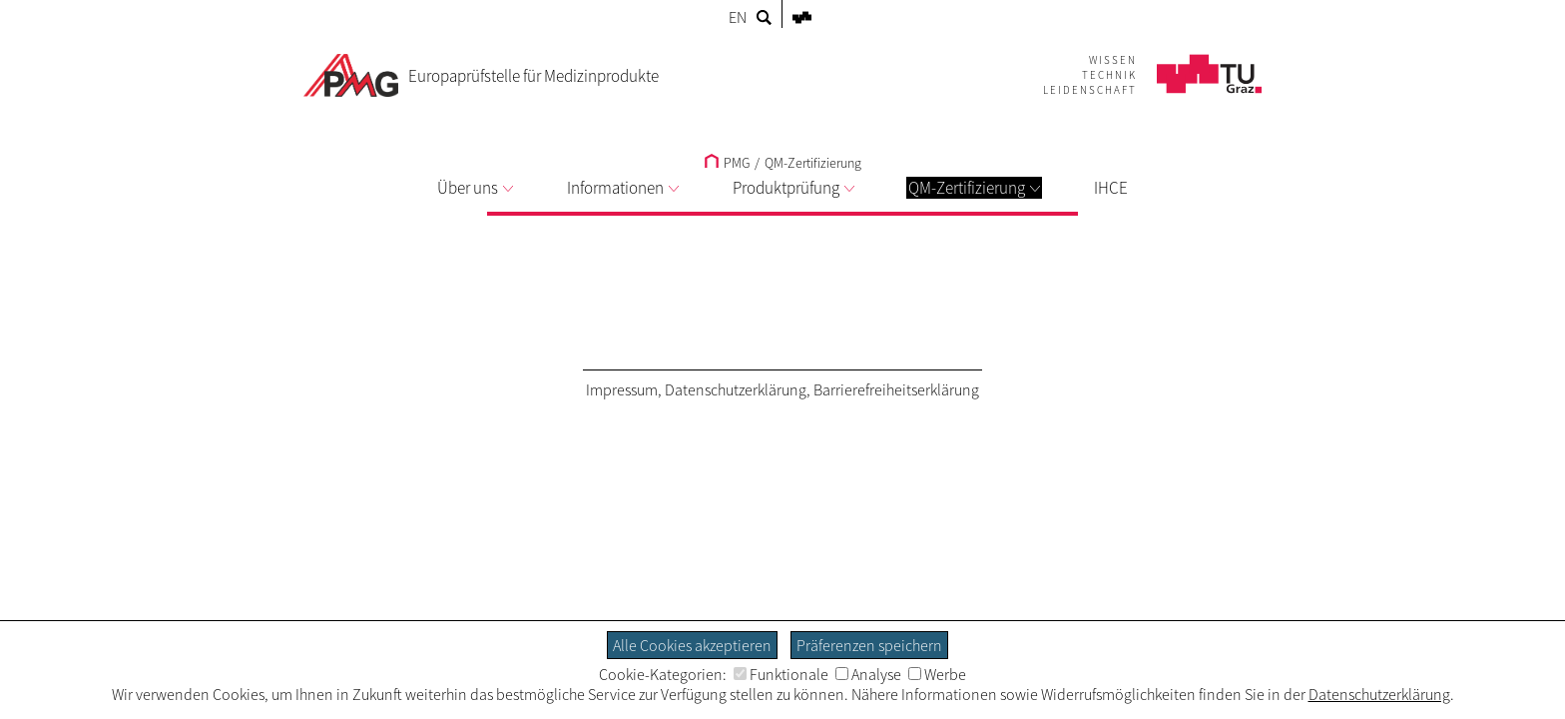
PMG (727, 163)
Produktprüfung (793, 188)
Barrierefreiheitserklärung (896, 389)
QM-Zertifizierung (974, 188)
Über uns (475, 188)
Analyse (868, 674)
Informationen (623, 188)
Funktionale (781, 674)
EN (738, 17)
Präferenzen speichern (869, 645)
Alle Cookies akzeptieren (692, 645)
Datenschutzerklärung (735, 389)
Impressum (622, 389)
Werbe (937, 674)
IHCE (1111, 188)
